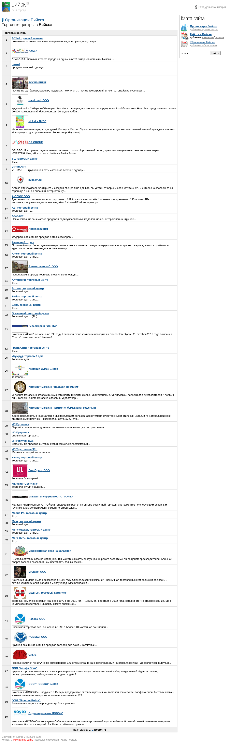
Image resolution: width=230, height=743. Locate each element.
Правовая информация (47, 739)
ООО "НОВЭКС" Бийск (35, 683)
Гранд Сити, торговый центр (30, 347)
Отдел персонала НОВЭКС (37, 713)
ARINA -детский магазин (27, 38)
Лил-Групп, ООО (31, 470)
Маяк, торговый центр (26, 521)
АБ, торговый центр (25, 207)
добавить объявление (203, 45)
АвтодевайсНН (30, 228)
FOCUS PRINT (29, 82)
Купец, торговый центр (27, 457)
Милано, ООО (29, 571)
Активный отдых (23, 242)
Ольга (24, 654)
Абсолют (17, 216)
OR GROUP (27, 142)
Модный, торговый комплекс (39, 592)
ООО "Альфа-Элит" (24, 668)
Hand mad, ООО (30, 100)
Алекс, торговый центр (27, 253)
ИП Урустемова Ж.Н (24, 449)
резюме (219, 37)
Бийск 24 (22, 736)
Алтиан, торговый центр (28, 288)
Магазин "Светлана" (25, 483)
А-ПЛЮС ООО (21, 196)
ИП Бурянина (20, 424)
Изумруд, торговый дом (27, 356)
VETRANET (19, 167)
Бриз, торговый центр (26, 304)
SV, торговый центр (25, 158)
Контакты (7, 739)
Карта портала (69, 739)
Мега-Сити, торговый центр (30, 538)
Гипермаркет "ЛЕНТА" (34, 325)
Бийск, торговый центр (27, 296)
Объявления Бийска (202, 42)
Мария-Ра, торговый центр (29, 513)
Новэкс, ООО (28, 618)
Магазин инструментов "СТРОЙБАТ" (44, 496)
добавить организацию (204, 29)
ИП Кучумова (20, 432)
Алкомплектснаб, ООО (35, 266)
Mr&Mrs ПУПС (29, 121)
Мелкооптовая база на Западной (41, 550)
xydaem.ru (27, 179)
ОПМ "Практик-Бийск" (26, 700)
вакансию (208, 37)
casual (16, 64)
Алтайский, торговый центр (30, 279)
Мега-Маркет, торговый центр (31, 529)
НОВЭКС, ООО (29, 636)
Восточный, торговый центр (30, 313)
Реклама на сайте (23, 739)
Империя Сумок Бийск (35, 368)
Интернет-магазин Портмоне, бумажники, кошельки (54, 407)
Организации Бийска (24, 20)
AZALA (24, 50)
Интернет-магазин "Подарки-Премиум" (45, 386)
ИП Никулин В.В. (22, 440)
